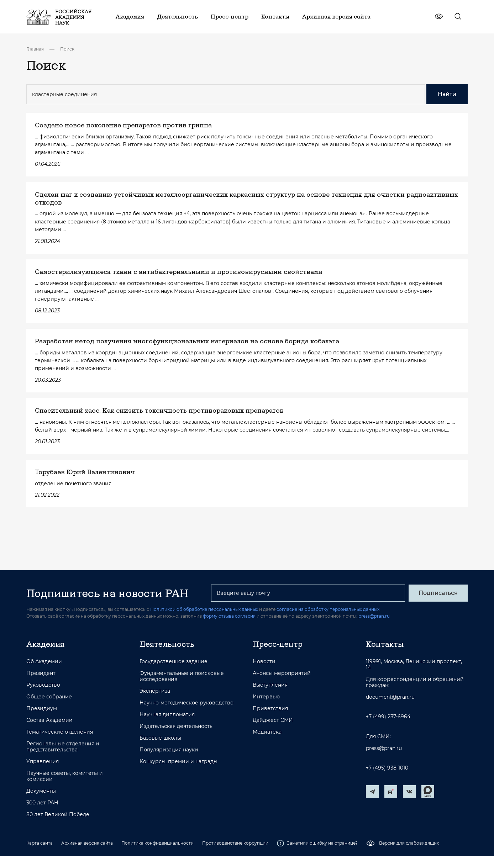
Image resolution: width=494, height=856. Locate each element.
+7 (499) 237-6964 (388, 717)
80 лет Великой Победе (57, 815)
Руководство (43, 685)
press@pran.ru (374, 616)
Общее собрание (49, 697)
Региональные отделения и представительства (62, 747)
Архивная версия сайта (87, 843)
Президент (41, 673)
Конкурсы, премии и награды (178, 762)
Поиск (67, 49)
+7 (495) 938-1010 (387, 768)
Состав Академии (49, 720)
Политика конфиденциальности (157, 843)
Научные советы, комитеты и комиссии (64, 776)
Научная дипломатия (167, 715)
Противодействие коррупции (235, 843)
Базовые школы (160, 738)
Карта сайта (39, 843)
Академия (45, 644)
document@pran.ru (390, 697)
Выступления (270, 685)
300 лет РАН (42, 803)
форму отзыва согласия (229, 616)
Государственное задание (173, 662)
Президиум (41, 709)
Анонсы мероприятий (282, 673)
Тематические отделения (59, 732)
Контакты (385, 644)
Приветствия (270, 709)
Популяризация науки (169, 750)
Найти (447, 94)
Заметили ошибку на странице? (317, 843)
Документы (41, 791)
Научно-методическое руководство (186, 703)
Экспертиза (155, 691)
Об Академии (44, 662)
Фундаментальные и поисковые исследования (182, 676)
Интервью (266, 697)
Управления (42, 762)
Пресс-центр (278, 644)
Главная (35, 49)
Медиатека (267, 732)
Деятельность (167, 644)
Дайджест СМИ (273, 720)
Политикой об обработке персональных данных (204, 609)
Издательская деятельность (176, 726)
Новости (264, 662)
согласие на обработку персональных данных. (328, 609)
